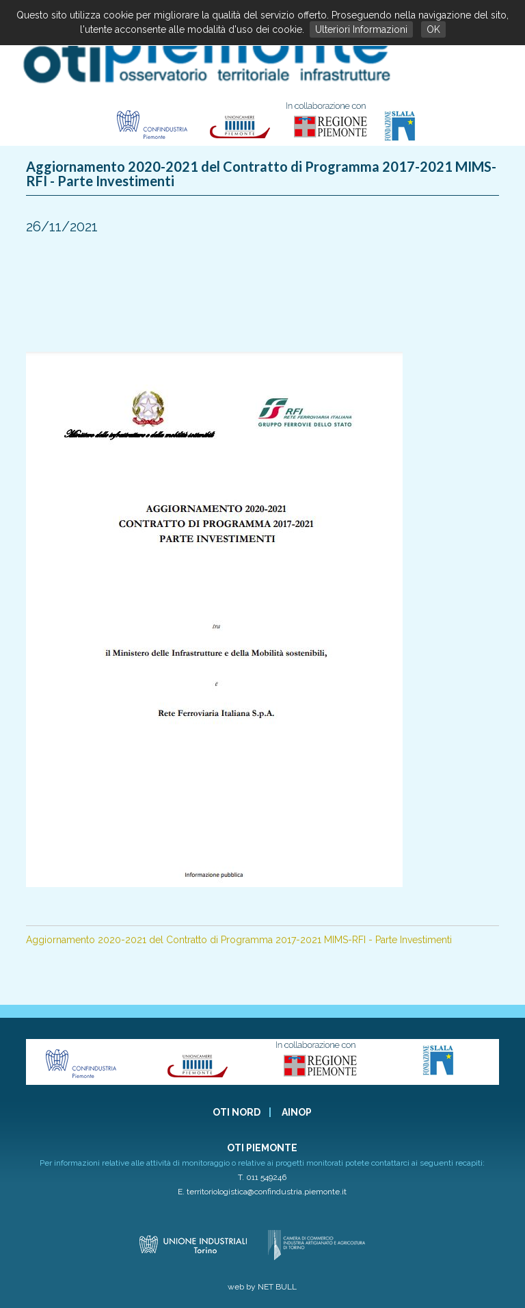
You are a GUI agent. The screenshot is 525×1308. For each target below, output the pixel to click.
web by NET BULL (262, 1287)
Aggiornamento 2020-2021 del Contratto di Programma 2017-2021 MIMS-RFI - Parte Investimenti (239, 939)
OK (433, 29)
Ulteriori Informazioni (361, 29)
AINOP (297, 1112)
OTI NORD (236, 1112)
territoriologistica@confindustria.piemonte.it (267, 1191)
